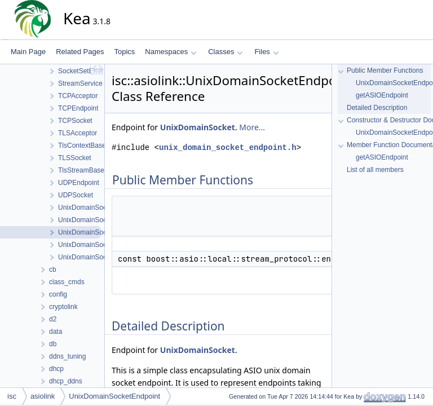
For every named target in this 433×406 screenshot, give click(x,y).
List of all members (375, 170)
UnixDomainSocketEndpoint (114, 396)
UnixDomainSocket (197, 127)
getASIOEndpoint (382, 95)
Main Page (28, 51)
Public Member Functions (385, 70)
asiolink (42, 396)
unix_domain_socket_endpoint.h (228, 147)
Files (266, 51)
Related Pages (80, 51)
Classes (225, 51)
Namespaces (170, 51)
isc (11, 396)
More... (252, 127)
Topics (124, 51)
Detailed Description (377, 108)
